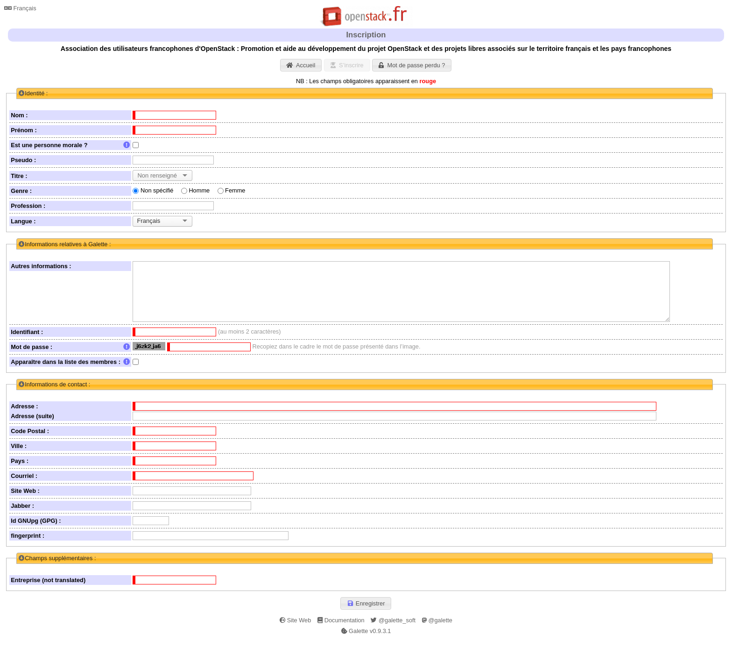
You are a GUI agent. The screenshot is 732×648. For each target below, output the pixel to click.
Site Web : (25, 500)
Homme (199, 190)
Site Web (295, 629)
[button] (301, 65)
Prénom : (23, 130)
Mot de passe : (70, 356)
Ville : (19, 455)
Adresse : (24, 415)
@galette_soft (393, 629)
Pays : (19, 470)
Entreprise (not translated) (48, 589)
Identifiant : (27, 341)
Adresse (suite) (32, 425)
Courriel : (24, 485)
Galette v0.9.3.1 (366, 639)
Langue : (23, 221)
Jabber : (22, 515)
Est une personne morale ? (70, 145)
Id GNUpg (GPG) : (36, 530)
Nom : (19, 115)
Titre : (19, 175)
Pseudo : (23, 160)
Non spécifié (157, 190)
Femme (235, 190)
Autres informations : (41, 266)
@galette (437, 629)
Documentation (341, 629)
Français (20, 8)
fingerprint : (27, 544)
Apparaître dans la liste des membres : (70, 371)
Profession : (28, 205)
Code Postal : (30, 440)
